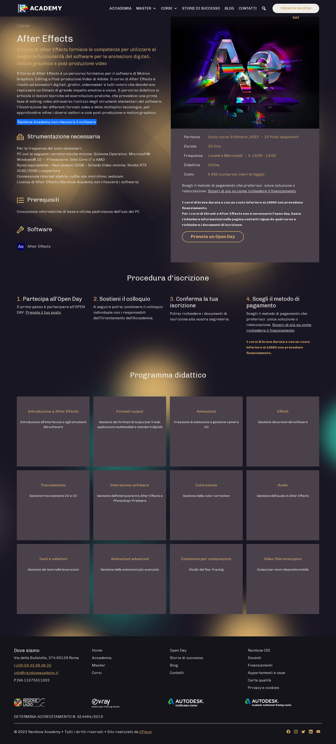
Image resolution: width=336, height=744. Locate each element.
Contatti (248, 8)
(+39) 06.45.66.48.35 (32, 665)
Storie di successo (201, 8)
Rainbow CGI (259, 650)
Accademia (120, 8)
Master (146, 8)
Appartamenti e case (266, 672)
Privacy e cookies (263, 687)
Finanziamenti (260, 665)
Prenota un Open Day (213, 236)
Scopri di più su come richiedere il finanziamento (252, 191)
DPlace (145, 732)
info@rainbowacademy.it (36, 672)
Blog (229, 8)
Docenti (254, 658)
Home (97, 650)
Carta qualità (259, 680)
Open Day (178, 650)
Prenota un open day (296, 9)
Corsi (169, 8)
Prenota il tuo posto (43, 312)
